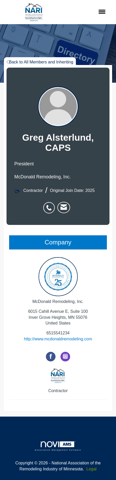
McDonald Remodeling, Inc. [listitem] (58, 280)
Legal (91, 469)
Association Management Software (58, 446)
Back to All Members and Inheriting (40, 62)
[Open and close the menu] (87, 12)
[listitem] (50, 205)
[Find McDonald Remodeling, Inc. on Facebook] (50, 356)
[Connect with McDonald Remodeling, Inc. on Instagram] (65, 356)
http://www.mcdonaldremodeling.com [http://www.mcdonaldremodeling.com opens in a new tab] (58, 339)
